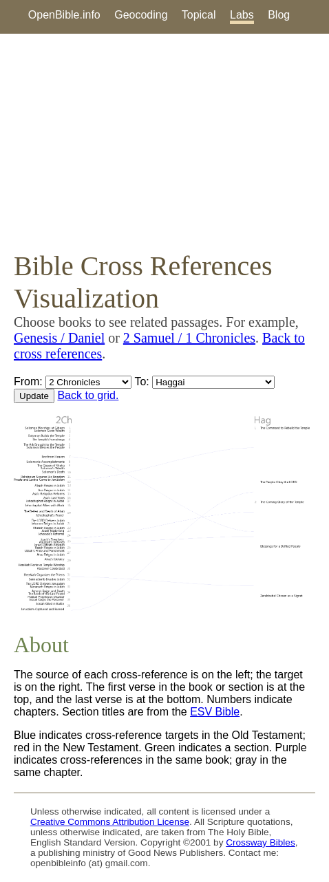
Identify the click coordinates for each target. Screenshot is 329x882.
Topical (199, 15)
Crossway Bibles (260, 842)
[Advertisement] (164, 142)
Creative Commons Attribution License (109, 822)
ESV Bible (215, 712)
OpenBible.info (64, 15)
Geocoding (140, 15)
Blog (279, 15)
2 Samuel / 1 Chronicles (189, 337)
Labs (242, 15)
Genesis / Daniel (59, 337)
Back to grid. (87, 395)
